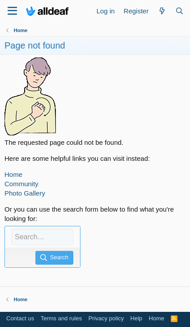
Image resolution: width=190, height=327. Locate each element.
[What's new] (161, 11)
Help (137, 318)
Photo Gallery (24, 193)
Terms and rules (61, 318)
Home (13, 174)
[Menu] (12, 11)
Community (21, 184)
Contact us (20, 318)
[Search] (179, 11)
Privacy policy (106, 318)
